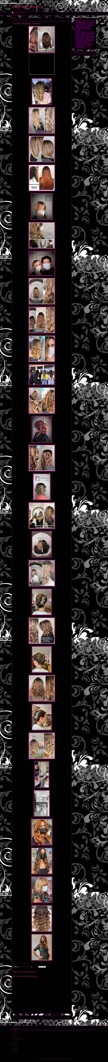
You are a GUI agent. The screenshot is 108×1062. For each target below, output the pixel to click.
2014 (14, 1046)
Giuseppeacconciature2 (19, 12)
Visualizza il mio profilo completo (19, 14)
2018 (14, 1042)
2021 (14, 1035)
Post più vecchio (65, 1017)
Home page (42, 1017)
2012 (14, 1050)
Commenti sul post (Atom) (44, 1021)
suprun (59, 1058)
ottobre (16, 1037)
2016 (14, 1044)
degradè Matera (27, 6)
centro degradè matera (19, 1039)
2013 (14, 1048)
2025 (14, 1031)
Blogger (69, 1058)
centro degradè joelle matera (19, 963)
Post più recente (17, 1017)
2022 (14, 1033)
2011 (14, 1052)
